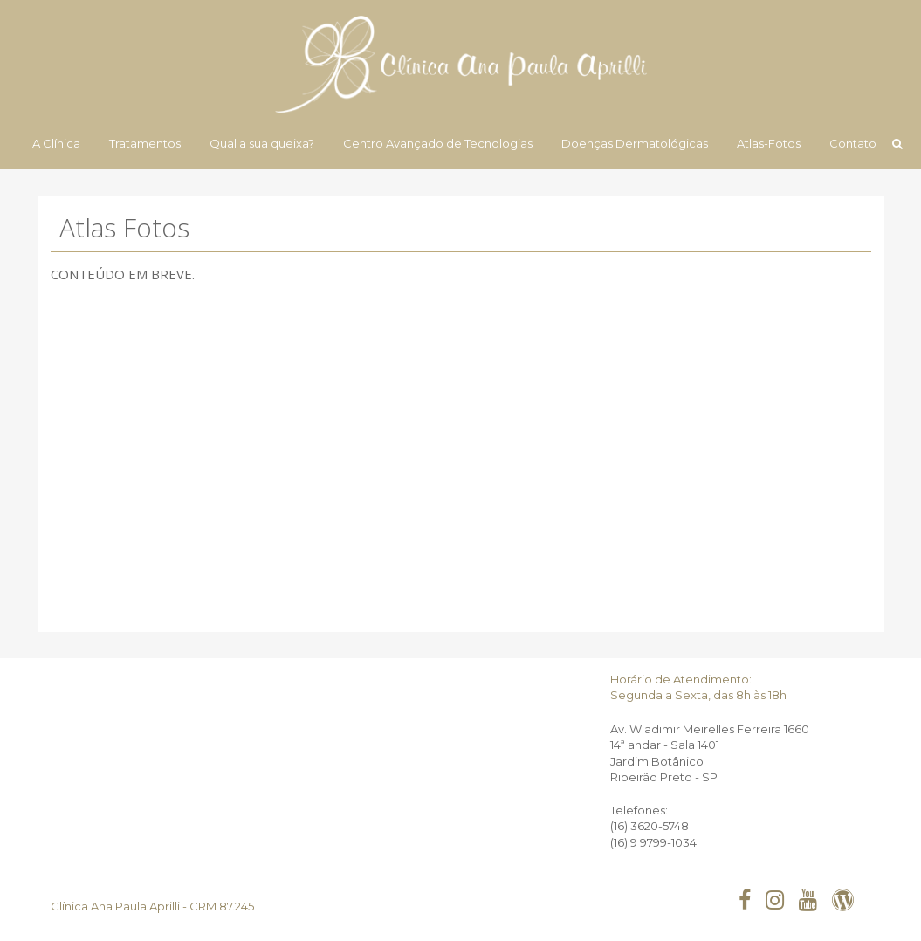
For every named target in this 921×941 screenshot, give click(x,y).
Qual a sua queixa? (262, 143)
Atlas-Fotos (769, 143)
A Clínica (56, 143)
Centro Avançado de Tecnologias (438, 143)
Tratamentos (145, 143)
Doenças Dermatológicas (634, 143)
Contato (852, 143)
